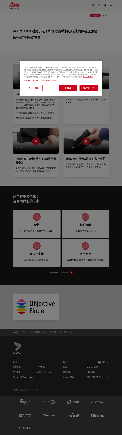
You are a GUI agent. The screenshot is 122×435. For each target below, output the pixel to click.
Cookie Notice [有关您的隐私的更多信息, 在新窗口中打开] (88, 77)
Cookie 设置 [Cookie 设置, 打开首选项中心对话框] (33, 88)
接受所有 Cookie (89, 88)
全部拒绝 (68, 88)
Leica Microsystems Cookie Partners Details (40, 80)
